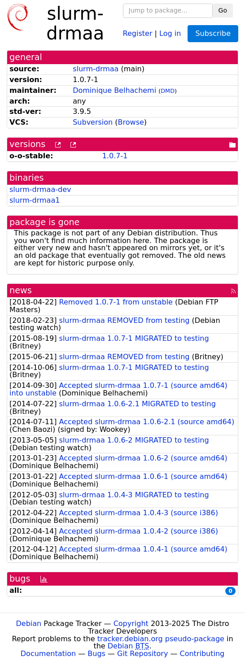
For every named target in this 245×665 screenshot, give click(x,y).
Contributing (202, 653)
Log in (170, 33)
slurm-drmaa (95, 69)
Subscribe (213, 33)
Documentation (48, 653)
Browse (131, 122)
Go (223, 10)
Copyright (131, 623)
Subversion (93, 122)
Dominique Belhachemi (114, 90)
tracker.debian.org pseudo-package (160, 639)
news (20, 290)
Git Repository (142, 653)
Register (138, 33)
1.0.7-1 (115, 156)
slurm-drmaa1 (34, 200)
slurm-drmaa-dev (40, 189)
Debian (29, 623)
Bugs (96, 653)
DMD (168, 90)
